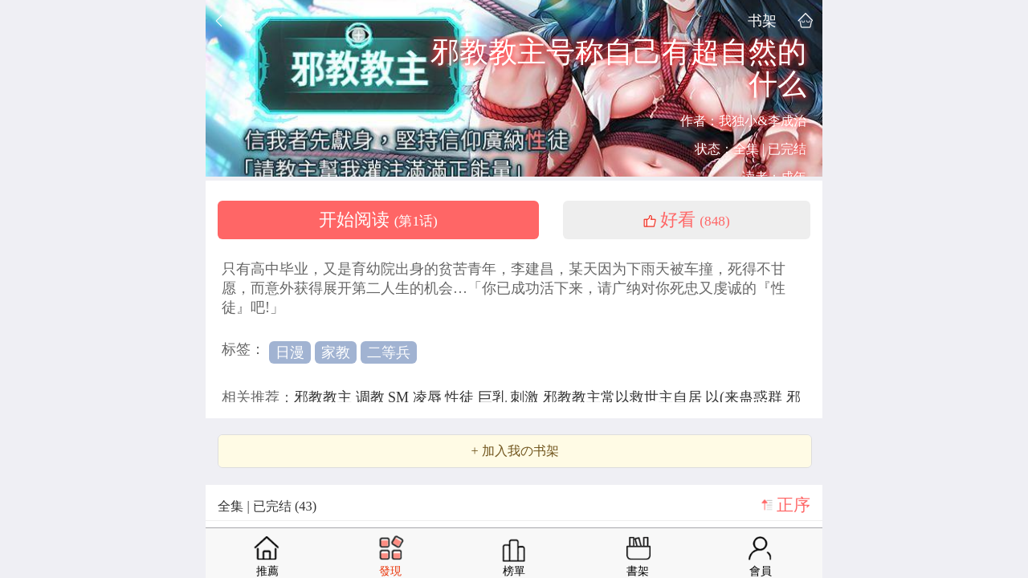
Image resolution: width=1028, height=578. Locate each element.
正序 (793, 505)
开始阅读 (378, 220)
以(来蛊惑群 (745, 397)
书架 (762, 20)
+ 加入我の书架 (514, 451)
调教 (372, 397)
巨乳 (494, 397)
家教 (335, 352)
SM (400, 397)
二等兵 (388, 352)
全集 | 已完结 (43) (267, 506)
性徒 (461, 397)
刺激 (526, 397)
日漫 (289, 352)
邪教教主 (325, 397)
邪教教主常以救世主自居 (624, 397)
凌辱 (429, 397)
